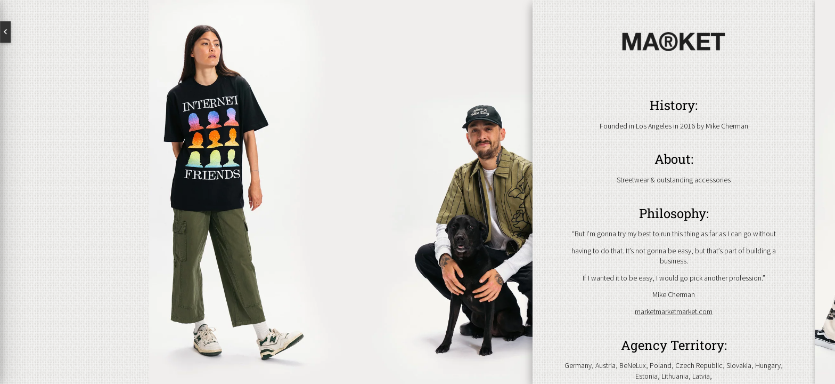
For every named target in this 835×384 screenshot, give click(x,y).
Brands (74, 208)
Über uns (75, 173)
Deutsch (101, 32)
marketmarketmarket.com (674, 311)
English (48, 32)
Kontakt (75, 242)
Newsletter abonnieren (56, 286)
